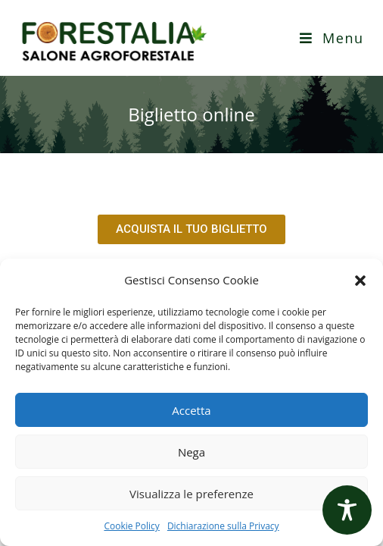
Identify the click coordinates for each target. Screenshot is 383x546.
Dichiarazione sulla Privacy (223, 525)
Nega (191, 452)
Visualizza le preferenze (191, 493)
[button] (360, 280)
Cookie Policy (131, 525)
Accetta (191, 410)
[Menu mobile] (332, 38)
